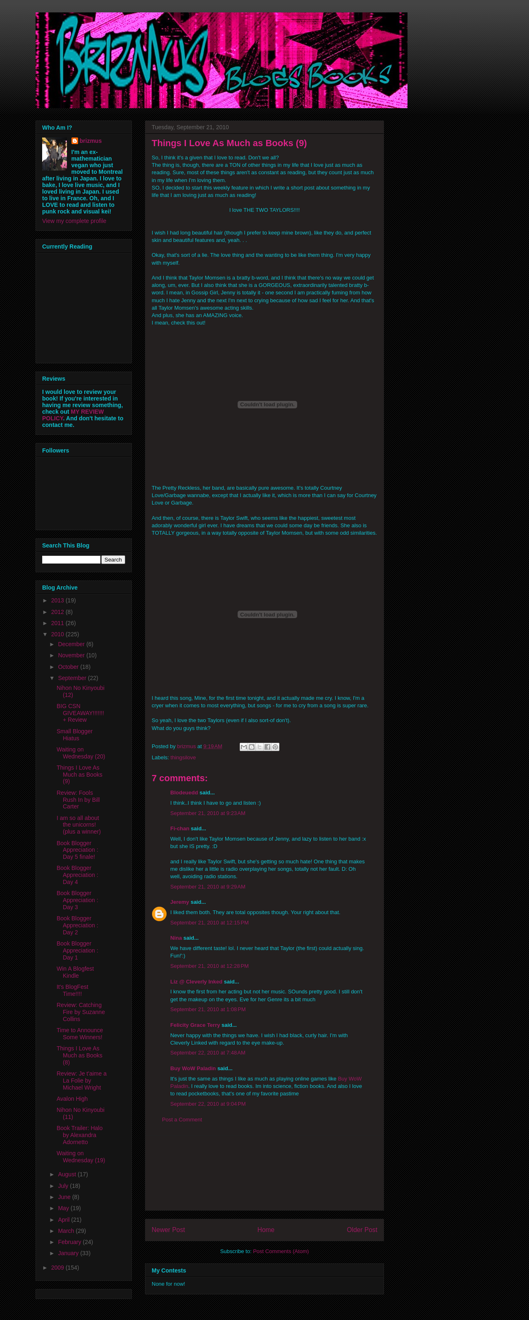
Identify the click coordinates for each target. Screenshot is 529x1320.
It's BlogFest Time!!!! (72, 990)
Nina (176, 938)
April (64, 1219)
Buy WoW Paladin (193, 1068)
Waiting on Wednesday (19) (81, 1157)
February (70, 1242)
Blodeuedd (184, 792)
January (69, 1253)
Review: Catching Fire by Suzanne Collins (81, 1012)
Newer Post (168, 1229)
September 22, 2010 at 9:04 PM (207, 1104)
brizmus (91, 140)
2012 (58, 612)
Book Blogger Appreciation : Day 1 (77, 950)
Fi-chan (179, 828)
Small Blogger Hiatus (75, 735)
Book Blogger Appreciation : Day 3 (77, 900)
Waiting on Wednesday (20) (81, 753)
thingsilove (183, 757)
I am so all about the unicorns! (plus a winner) (79, 825)
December (72, 644)
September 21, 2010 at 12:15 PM (209, 922)
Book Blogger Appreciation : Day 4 (77, 875)
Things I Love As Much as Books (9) (79, 774)
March (67, 1231)
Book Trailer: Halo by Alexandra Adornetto (79, 1135)
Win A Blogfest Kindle (75, 972)
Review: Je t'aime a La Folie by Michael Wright (82, 1080)
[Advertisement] (264, 1173)
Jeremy (179, 902)
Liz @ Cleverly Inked (196, 982)
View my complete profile (74, 221)
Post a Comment (182, 1119)
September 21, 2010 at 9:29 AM (207, 887)
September (73, 678)
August (67, 1174)
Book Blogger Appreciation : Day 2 (77, 925)
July (64, 1186)
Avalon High (72, 1098)
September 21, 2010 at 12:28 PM (209, 966)
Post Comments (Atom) (281, 1251)
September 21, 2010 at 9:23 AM (207, 813)
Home (266, 1229)
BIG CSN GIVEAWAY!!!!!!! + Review (80, 713)
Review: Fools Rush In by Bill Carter (78, 799)
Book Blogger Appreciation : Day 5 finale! (77, 850)
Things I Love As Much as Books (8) (79, 1055)
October (69, 667)
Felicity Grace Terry (195, 1025)
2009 (58, 1267)
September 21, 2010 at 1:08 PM (207, 1009)
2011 (58, 623)
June (65, 1197)
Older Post (362, 1229)
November (72, 655)
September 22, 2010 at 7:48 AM (207, 1053)
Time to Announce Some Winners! (80, 1033)
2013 (58, 600)
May (64, 1208)
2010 (58, 634)
